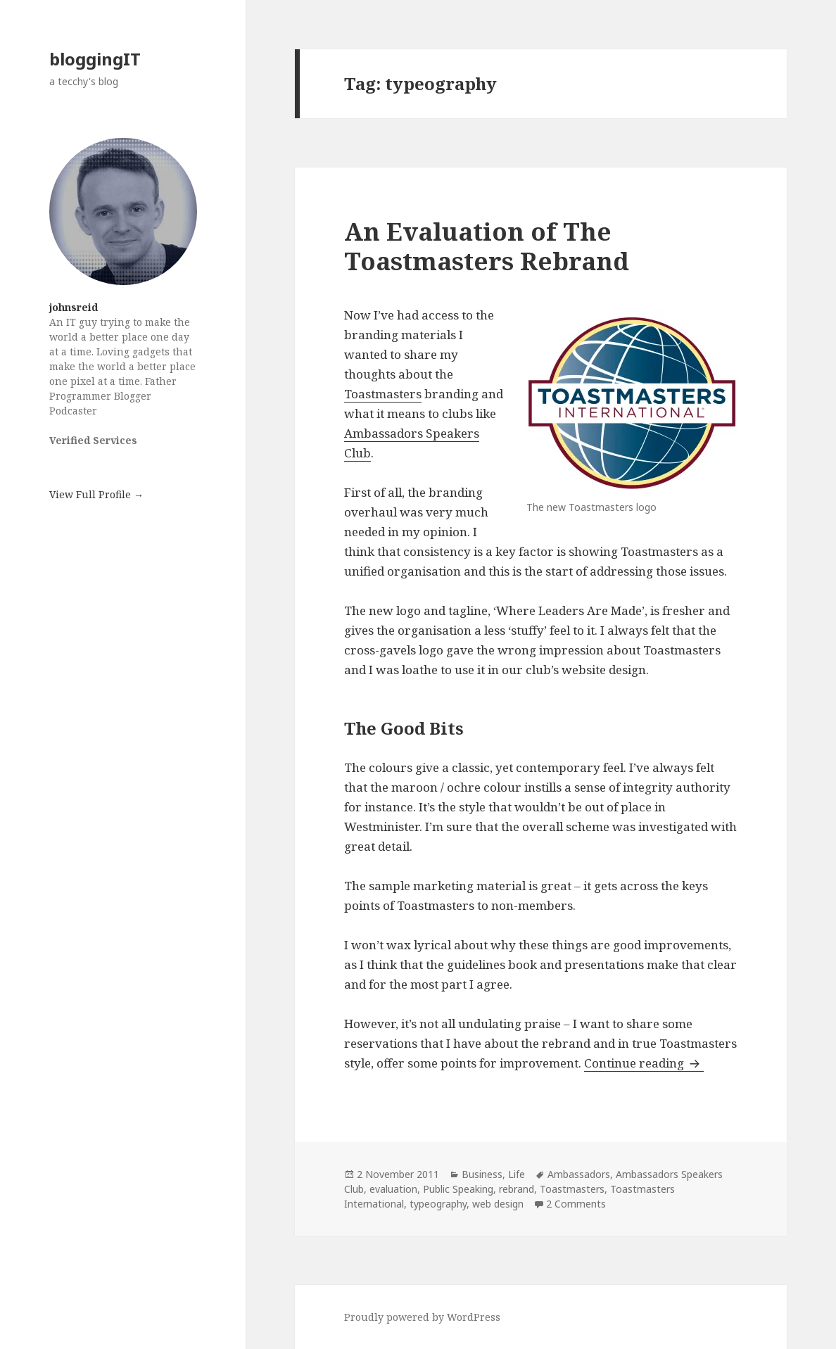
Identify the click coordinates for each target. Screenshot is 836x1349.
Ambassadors (578, 1174)
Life (516, 1174)
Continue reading (644, 1063)
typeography (438, 1203)
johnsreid (73, 307)
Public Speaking (458, 1189)
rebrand (516, 1189)
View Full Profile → (96, 494)
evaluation (393, 1189)
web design (498, 1203)
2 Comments (576, 1203)
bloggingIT (95, 58)
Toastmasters (383, 394)
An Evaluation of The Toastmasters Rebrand (486, 246)
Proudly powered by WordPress (422, 1317)
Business (482, 1174)
